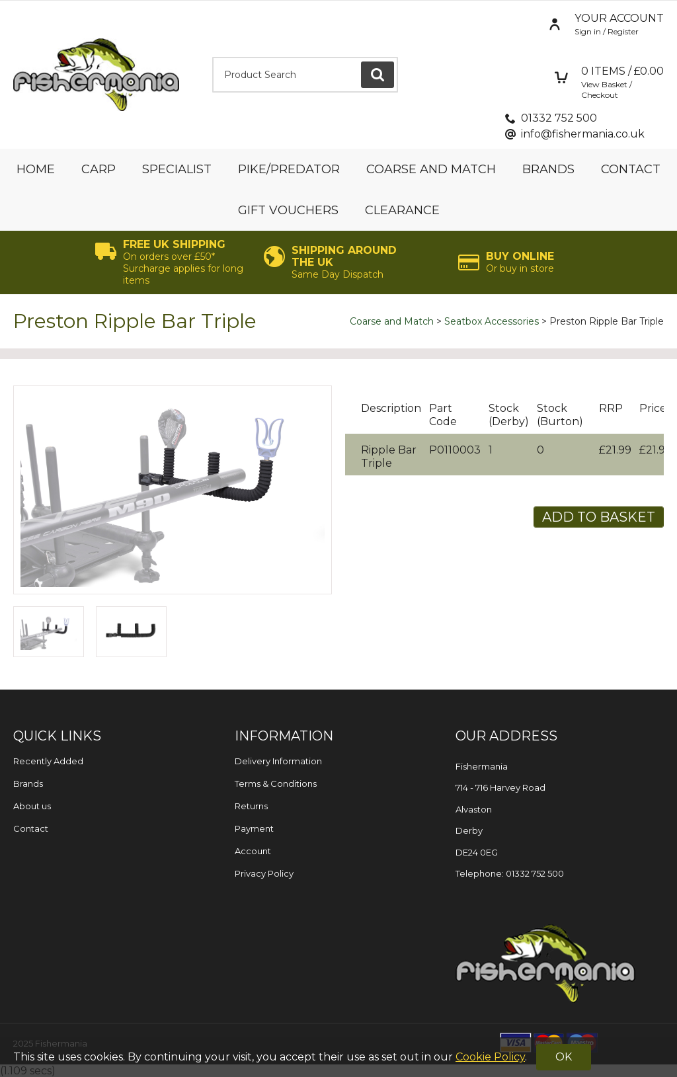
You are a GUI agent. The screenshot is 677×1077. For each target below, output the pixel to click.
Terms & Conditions (276, 783)
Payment (254, 828)
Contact (630, 169)
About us (32, 806)
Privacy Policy (264, 873)
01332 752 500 (559, 118)
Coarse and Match (431, 169)
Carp (98, 169)
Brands (548, 169)
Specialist (177, 169)
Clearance (402, 210)
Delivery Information (278, 761)
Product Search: (212, 57)
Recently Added (48, 761)
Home (36, 169)
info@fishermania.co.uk (583, 134)
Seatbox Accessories (491, 321)
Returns (251, 806)
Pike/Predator (289, 169)
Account (253, 851)
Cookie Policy (490, 1057)
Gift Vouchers (288, 210)
